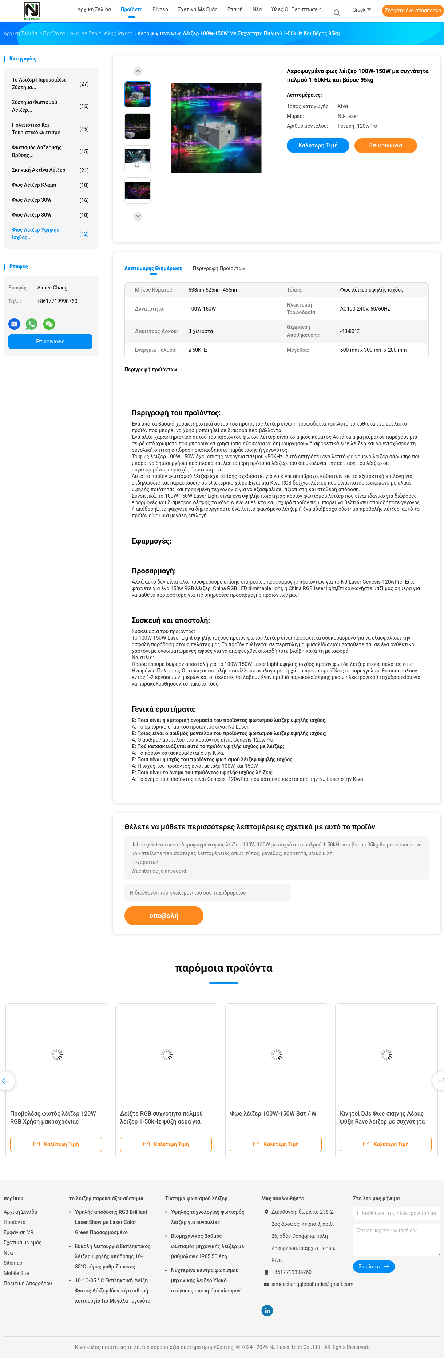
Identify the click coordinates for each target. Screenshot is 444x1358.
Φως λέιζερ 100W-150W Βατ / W (273, 1113)
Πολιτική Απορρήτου (28, 1283)
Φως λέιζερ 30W (50, 200)
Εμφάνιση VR (18, 1232)
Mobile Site (16, 1273)
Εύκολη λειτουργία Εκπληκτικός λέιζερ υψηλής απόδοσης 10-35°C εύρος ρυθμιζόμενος (112, 1256)
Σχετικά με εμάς (22, 1243)
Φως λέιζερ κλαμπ (50, 185)
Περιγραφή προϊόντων (219, 268)
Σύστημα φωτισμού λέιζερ (196, 1198)
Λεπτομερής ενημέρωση (153, 268)
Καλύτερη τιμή (318, 145)
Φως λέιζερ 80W (50, 215)
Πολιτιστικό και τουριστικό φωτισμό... (50, 128)
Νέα (8, 1253)
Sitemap (13, 1263)
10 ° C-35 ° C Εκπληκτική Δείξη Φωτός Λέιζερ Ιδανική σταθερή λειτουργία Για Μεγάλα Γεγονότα (112, 1291)
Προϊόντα (14, 1222)
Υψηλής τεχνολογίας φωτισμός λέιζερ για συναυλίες (207, 1217)
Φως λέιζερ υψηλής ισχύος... (50, 233)
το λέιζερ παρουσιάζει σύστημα (106, 1198)
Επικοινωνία (50, 341)
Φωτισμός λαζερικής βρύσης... (50, 151)
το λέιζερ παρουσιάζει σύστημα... (50, 83)
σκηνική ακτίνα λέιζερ (50, 170)
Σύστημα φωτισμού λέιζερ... (50, 106)
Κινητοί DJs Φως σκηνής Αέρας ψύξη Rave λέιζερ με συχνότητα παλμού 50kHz (382, 1121)
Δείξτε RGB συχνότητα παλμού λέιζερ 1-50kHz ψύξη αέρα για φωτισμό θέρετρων (161, 1121)
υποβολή (164, 915)
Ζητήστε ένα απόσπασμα (413, 10)
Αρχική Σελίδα (20, 1212)
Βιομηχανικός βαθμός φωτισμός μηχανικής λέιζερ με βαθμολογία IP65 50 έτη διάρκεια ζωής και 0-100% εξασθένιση (207, 1247)
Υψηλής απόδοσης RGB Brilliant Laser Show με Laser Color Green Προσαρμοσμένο (111, 1222)
